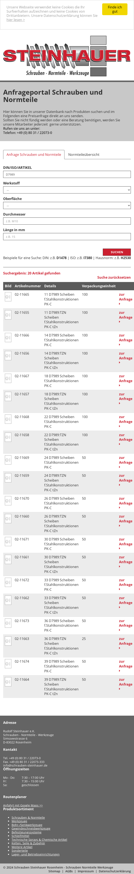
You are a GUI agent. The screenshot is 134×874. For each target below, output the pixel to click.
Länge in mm (14, 230)
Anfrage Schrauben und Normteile (34, 154)
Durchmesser (14, 214)
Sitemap (54, 871)
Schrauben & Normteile (28, 818)
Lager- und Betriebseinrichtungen (36, 854)
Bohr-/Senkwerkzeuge (27, 825)
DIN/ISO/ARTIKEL (17, 168)
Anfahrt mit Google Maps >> (23, 805)
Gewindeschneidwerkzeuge (31, 828)
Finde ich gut (115, 9)
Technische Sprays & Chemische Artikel (39, 840)
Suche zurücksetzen (114, 277)
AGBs (69, 871)
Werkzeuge (19, 821)
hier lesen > (16, 19)
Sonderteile (20, 851)
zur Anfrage (125, 298)
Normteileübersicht (83, 154)
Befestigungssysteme (27, 832)
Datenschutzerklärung (115, 871)
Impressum (86, 871)
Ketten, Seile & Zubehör (28, 843)
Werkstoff (11, 183)
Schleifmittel (20, 836)
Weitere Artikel (22, 847)
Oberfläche (12, 199)
